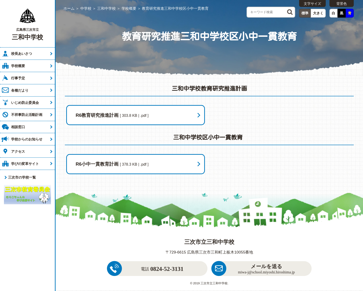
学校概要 (129, 8)
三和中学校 (106, 8)
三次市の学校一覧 (22, 177)
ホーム (69, 8)
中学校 (85, 8)
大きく (318, 13)
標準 (304, 13)
